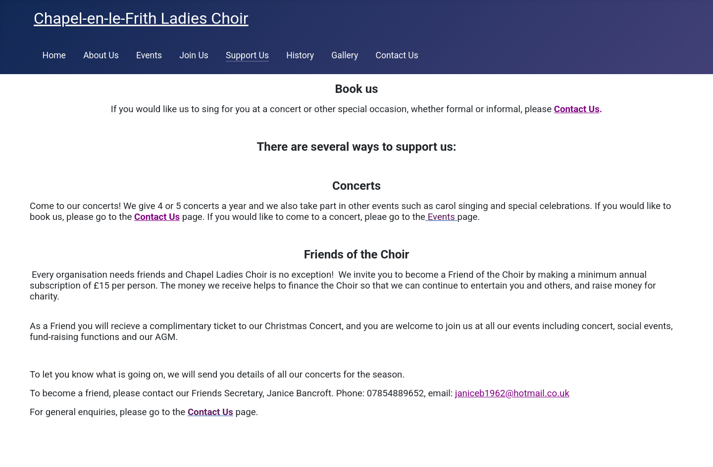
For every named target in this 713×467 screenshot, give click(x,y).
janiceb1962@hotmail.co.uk (512, 393)
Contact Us (396, 55)
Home (54, 55)
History (300, 55)
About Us (101, 55)
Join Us (193, 55)
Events (149, 55)
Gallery (344, 55)
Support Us (247, 55)
